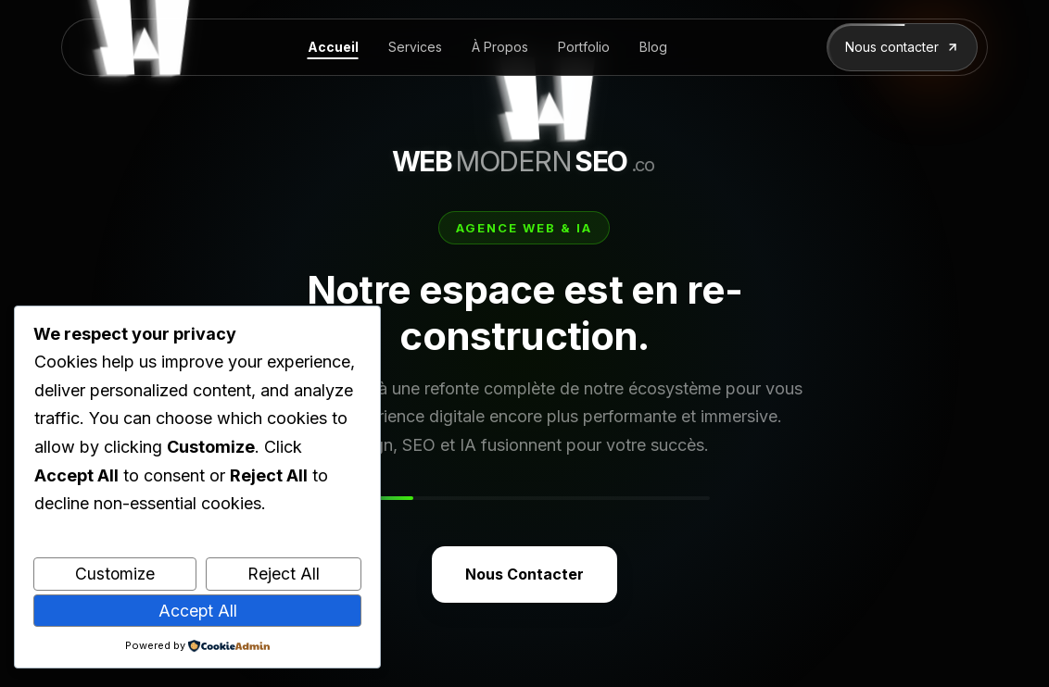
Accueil (333, 47)
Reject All (283, 573)
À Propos (500, 47)
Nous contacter (902, 47)
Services (415, 47)
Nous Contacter (524, 574)
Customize (115, 573)
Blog (653, 47)
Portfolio (584, 47)
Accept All (197, 610)
